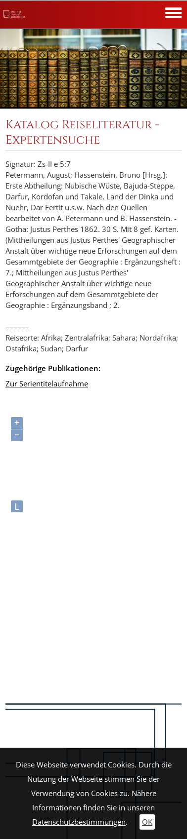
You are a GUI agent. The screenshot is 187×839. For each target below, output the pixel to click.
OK (147, 822)
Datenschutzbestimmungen (79, 822)
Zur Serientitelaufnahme (46, 384)
